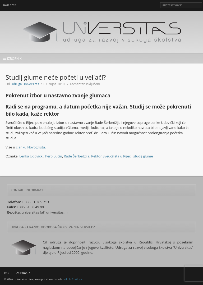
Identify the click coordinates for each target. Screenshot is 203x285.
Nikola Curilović (72, 279)
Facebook (22, 273)
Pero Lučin (53, 156)
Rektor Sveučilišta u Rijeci (111, 156)
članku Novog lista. (31, 147)
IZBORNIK (12, 58)
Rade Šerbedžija (77, 156)
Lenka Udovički (31, 156)
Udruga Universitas (25, 84)
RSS (6, 273)
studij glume (143, 156)
